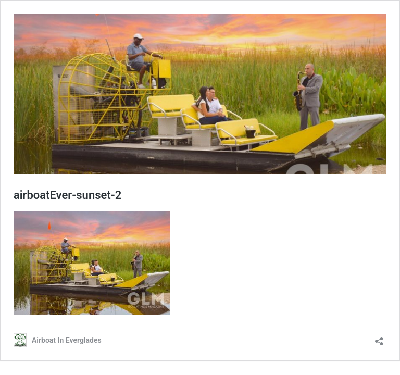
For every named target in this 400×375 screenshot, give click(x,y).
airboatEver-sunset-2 (67, 195)
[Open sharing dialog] (379, 338)
